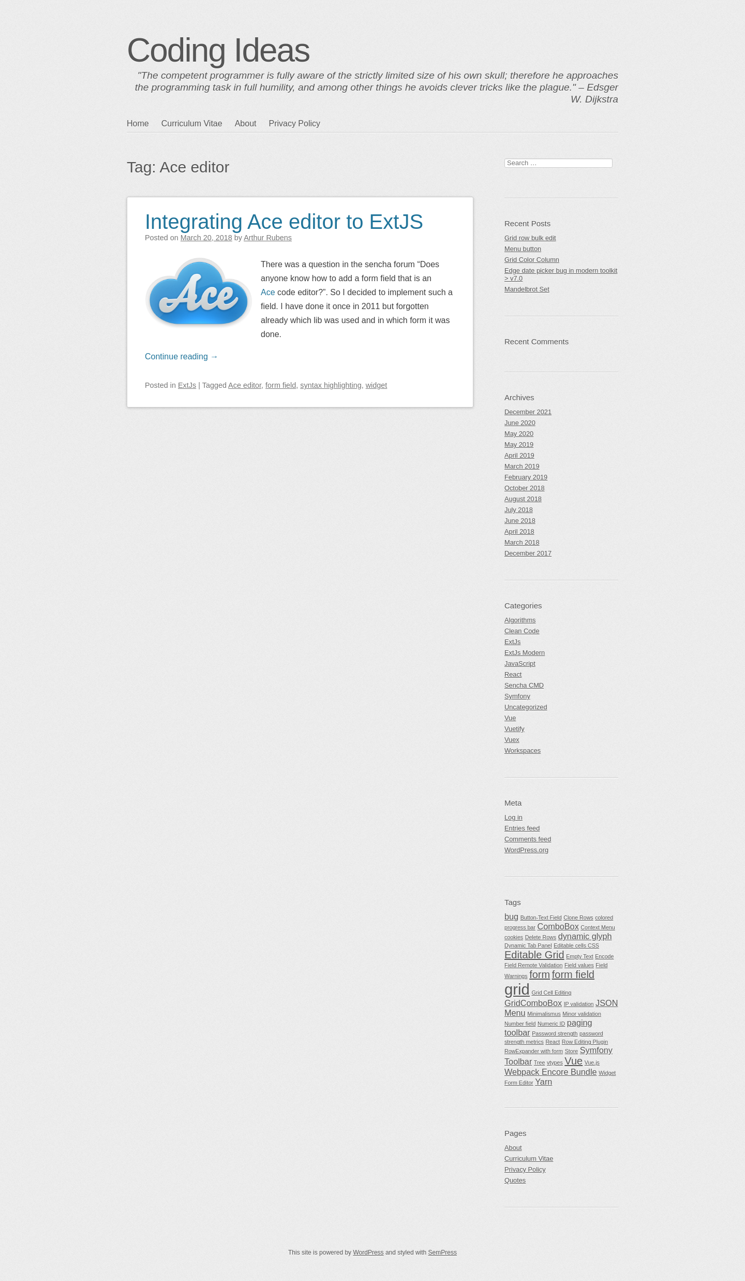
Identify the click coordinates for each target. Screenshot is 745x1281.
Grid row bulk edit (530, 238)
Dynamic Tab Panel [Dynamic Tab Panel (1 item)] (528, 945)
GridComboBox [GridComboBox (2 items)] (533, 1003)
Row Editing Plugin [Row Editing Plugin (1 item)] (585, 1042)
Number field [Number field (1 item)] (519, 1024)
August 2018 (523, 499)
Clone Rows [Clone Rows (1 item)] (578, 917)
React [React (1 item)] (552, 1042)
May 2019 (518, 444)
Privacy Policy (294, 123)
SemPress (442, 1252)
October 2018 (524, 488)
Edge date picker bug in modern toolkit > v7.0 (560, 274)
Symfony (517, 696)
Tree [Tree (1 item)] (539, 1062)
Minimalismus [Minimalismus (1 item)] (544, 1014)
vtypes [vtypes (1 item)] (555, 1062)
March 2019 (522, 466)
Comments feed (527, 839)
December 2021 (528, 412)
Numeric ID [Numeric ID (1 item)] (551, 1024)
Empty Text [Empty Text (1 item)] (579, 956)
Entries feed (522, 828)
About (246, 123)
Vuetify (514, 729)
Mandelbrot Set (526, 289)
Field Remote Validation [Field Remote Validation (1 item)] (533, 965)
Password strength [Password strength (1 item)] (554, 1033)
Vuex (511, 740)
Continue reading (181, 356)
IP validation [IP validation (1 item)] (579, 1004)
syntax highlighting (330, 385)
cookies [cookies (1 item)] (513, 937)
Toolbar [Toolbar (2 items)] (518, 1061)
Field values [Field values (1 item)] (579, 965)
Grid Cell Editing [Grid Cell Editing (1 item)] (551, 992)
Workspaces (522, 750)
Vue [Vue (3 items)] (573, 1061)
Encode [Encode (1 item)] (604, 956)
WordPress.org (526, 850)
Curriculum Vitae (191, 123)
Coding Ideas (218, 50)
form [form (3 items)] (539, 974)
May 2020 (518, 434)
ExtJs (187, 385)
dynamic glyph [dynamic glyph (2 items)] (585, 936)
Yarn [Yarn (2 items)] (543, 1081)
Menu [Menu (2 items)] (515, 1012)
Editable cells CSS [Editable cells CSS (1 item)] (576, 945)
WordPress (368, 1252)
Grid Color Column (531, 260)
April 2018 (519, 531)
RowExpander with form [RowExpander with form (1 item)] (533, 1051)
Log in (513, 817)
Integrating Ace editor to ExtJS (284, 221)
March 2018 (522, 542)
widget (377, 385)
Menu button (522, 249)
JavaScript (519, 663)
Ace (268, 292)
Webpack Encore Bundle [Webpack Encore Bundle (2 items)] (550, 1071)
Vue (510, 718)
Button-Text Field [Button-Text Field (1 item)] (541, 917)
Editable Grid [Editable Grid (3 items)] (534, 954)
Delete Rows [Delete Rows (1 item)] (540, 937)
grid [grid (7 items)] (517, 989)
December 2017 (528, 553)
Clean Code (522, 631)
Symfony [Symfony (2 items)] (596, 1050)
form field (280, 385)
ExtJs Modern (524, 653)
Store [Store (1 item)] (571, 1051)
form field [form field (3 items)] (573, 974)
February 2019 (525, 477)
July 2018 (518, 510)
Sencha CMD (524, 685)
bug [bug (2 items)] (511, 916)
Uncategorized (525, 707)
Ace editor (244, 385)
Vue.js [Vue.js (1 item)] (592, 1062)
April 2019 (519, 455)
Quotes (515, 1180)
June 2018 (519, 521)
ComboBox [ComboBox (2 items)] (557, 926)
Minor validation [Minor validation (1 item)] (581, 1014)
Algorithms (519, 620)
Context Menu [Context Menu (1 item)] (597, 927)
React (513, 674)
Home (138, 123)
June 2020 (519, 423)
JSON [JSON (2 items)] (606, 1003)
